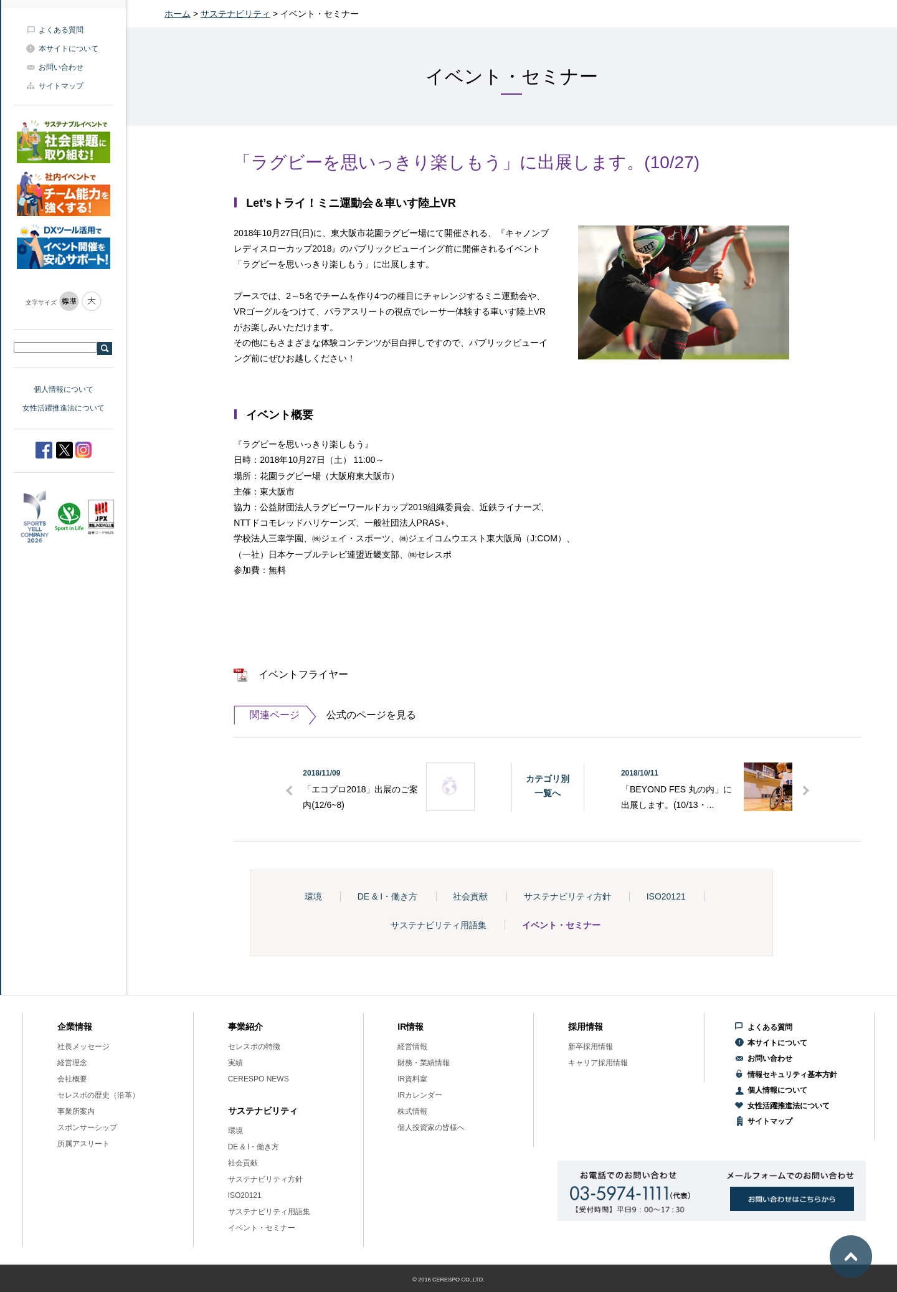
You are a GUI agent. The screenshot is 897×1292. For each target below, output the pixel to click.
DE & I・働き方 (387, 896)
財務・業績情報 (423, 1062)
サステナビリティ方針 (567, 896)
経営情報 (412, 1046)
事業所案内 (76, 1111)
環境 (313, 896)
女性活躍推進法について (63, 408)
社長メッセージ (83, 1046)
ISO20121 (666, 896)
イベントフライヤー (303, 674)
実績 (235, 1062)
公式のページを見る (324, 715)
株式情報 (412, 1111)
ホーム (177, 14)
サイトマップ (61, 86)
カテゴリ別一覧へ (547, 785)
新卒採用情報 (590, 1046)
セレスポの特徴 (254, 1046)
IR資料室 (412, 1079)
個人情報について (63, 389)
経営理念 (72, 1062)
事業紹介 (245, 1027)
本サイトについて (68, 48)
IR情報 (410, 1027)
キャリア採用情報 (598, 1062)
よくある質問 (61, 30)
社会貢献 (470, 896)
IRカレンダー (419, 1095)
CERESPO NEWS (258, 1079)
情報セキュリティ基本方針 (792, 1074)
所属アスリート (83, 1143)
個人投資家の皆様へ (431, 1127)
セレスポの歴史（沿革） (98, 1095)
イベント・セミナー (561, 925)
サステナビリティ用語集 (438, 925)
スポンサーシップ (87, 1127)
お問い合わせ (61, 67)
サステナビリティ (235, 14)
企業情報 (74, 1027)
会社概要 (72, 1079)
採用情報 (585, 1027)
